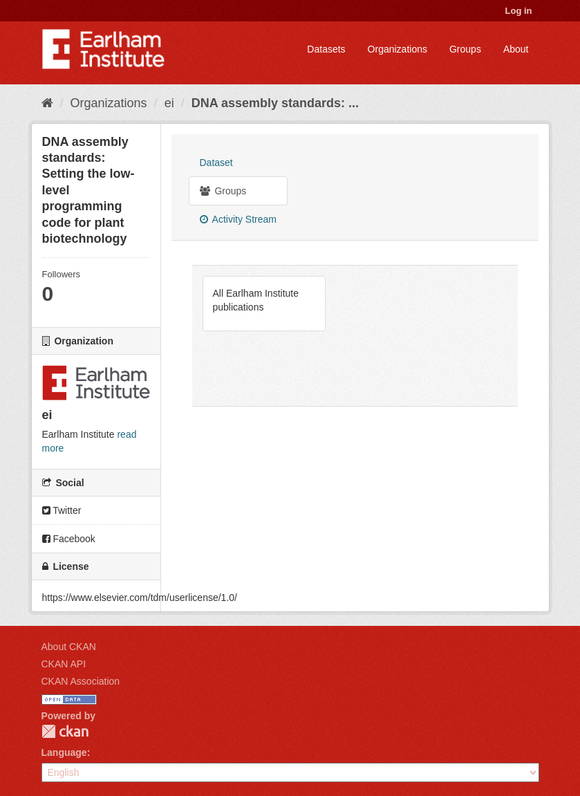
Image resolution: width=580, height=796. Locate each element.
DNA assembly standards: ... (275, 103)
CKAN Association (80, 681)
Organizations (397, 49)
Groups (465, 49)
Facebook (68, 538)
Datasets (326, 49)
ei (169, 103)
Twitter (62, 510)
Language (64, 752)
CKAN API (63, 663)
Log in (518, 11)
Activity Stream (238, 219)
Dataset (216, 162)
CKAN (64, 731)
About (516, 49)
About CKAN (68, 646)
